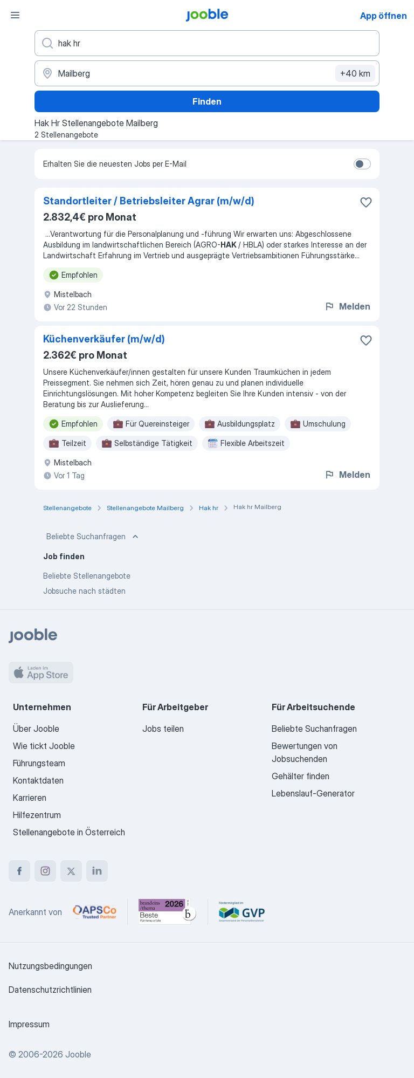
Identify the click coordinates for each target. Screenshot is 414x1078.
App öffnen (383, 15)
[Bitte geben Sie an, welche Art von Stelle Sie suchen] (207, 43)
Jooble (78, 1054)
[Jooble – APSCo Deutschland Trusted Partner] (94, 912)
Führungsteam (39, 763)
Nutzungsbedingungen (50, 965)
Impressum (29, 1024)
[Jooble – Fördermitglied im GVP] (242, 912)
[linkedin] (97, 871)
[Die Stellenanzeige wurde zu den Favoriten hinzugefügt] (366, 202)
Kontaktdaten (38, 780)
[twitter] (71, 871)
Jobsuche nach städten (84, 590)
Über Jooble (36, 728)
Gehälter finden (300, 776)
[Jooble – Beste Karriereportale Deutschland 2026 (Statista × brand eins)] (168, 912)
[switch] (362, 164)
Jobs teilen (163, 728)
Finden (207, 101)
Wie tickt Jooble (44, 745)
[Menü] (15, 15)
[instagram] (45, 871)
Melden (347, 306)
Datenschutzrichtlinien (50, 989)
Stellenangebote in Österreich (69, 832)
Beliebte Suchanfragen (93, 536)
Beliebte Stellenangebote (86, 575)
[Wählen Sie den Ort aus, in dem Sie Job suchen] (207, 73)
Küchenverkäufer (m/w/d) (104, 339)
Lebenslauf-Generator (313, 793)
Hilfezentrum (37, 814)
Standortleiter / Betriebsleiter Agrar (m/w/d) (148, 201)
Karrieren (29, 797)
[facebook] (19, 871)
